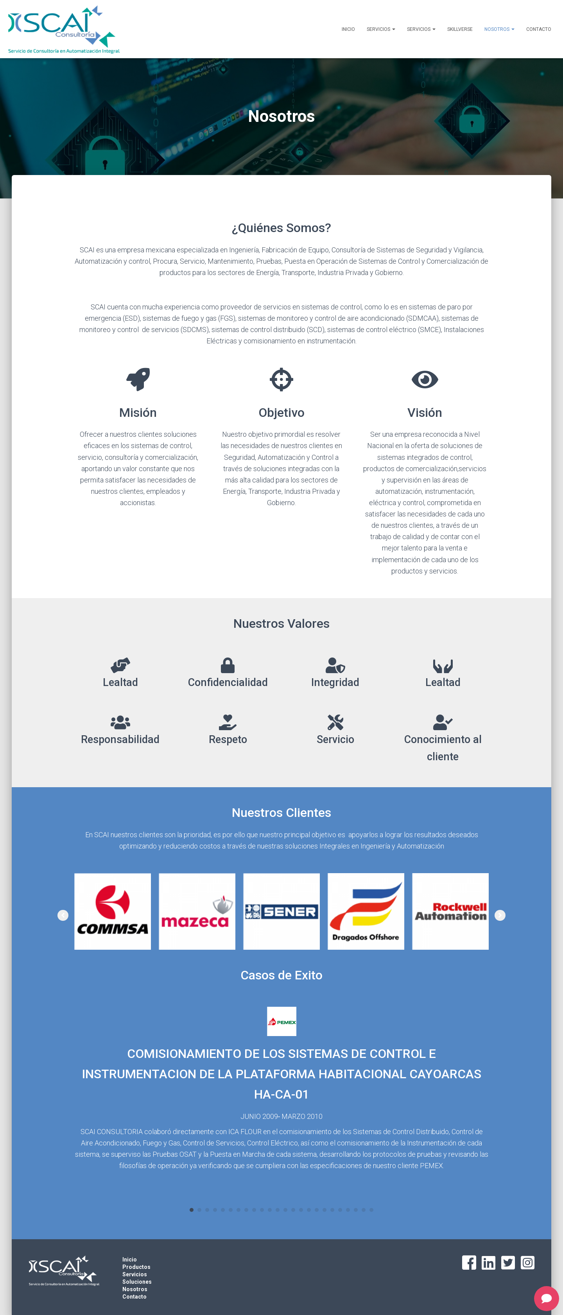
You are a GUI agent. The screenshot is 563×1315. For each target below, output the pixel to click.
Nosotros (499, 29)
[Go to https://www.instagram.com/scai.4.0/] (528, 1263)
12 (278, 1210)
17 (317, 1210)
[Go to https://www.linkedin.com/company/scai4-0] (489, 1263)
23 (364, 1210)
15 (301, 1210)
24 (371, 1210)
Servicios (381, 29)
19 (332, 1210)
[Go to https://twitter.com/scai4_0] (508, 1263)
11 (270, 1210)
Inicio (348, 29)
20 (340, 1210)
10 (262, 1210)
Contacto (538, 29)
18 (324, 1210)
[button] (62, 915)
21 (348, 1210)
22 (356, 1210)
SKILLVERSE (460, 29)
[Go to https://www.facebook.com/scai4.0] (469, 1263)
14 (293, 1210)
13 (285, 1210)
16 (309, 1210)
